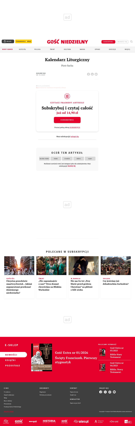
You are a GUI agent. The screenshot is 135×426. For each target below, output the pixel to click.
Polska (37, 49)
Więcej (127, 49)
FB (89, 74)
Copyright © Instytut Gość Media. (108, 411)
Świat (52, 49)
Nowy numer (7, 49)
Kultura (67, 49)
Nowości (10, 355)
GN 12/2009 (40, 75)
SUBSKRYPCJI (75, 127)
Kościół (22, 49)
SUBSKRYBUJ (108, 42)
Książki (10, 360)
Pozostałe (10, 365)
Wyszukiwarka (131, 42)
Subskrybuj (67, 120)
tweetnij (93, 74)
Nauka (82, 49)
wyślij (96, 74)
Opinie (97, 49)
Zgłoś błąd (9, 411)
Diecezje (112, 49)
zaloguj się (122, 42)
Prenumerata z (23, 41)
